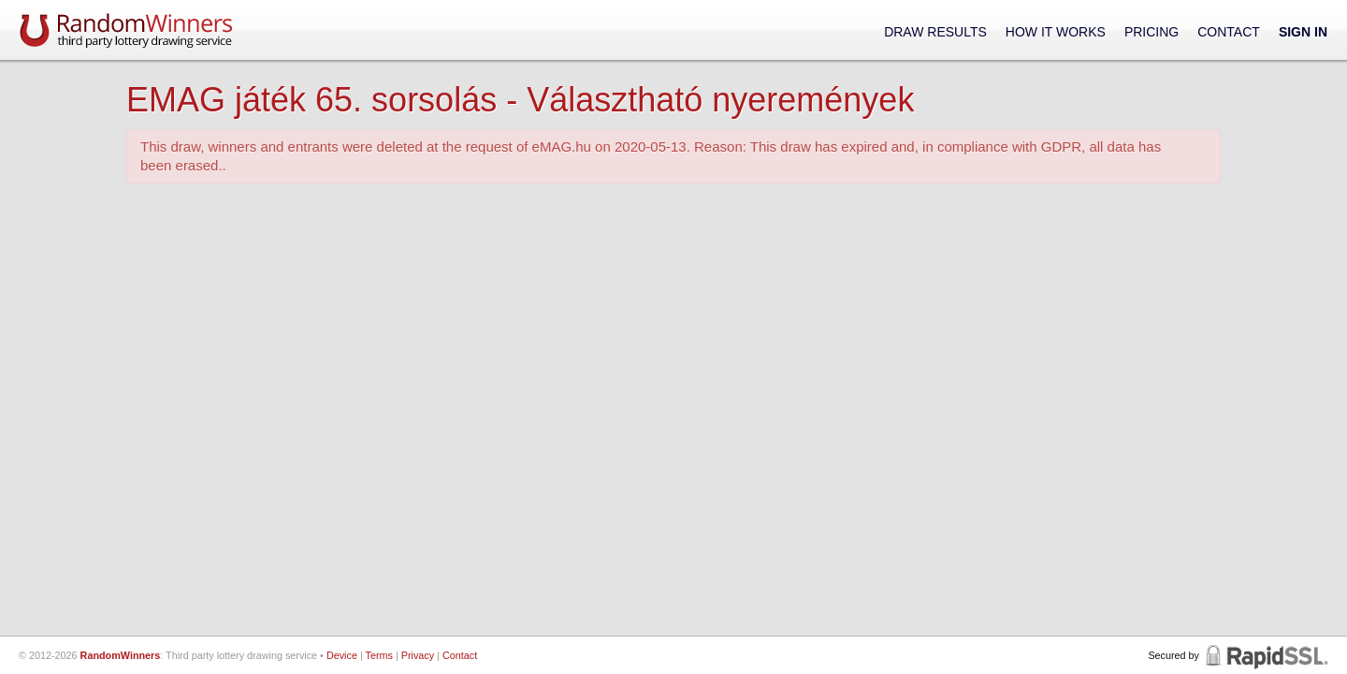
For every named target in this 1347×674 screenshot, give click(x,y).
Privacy (417, 655)
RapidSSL (1265, 655)
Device (341, 655)
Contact (1228, 31)
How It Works (1056, 31)
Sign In (1303, 31)
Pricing (1151, 31)
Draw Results (935, 31)
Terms (379, 655)
